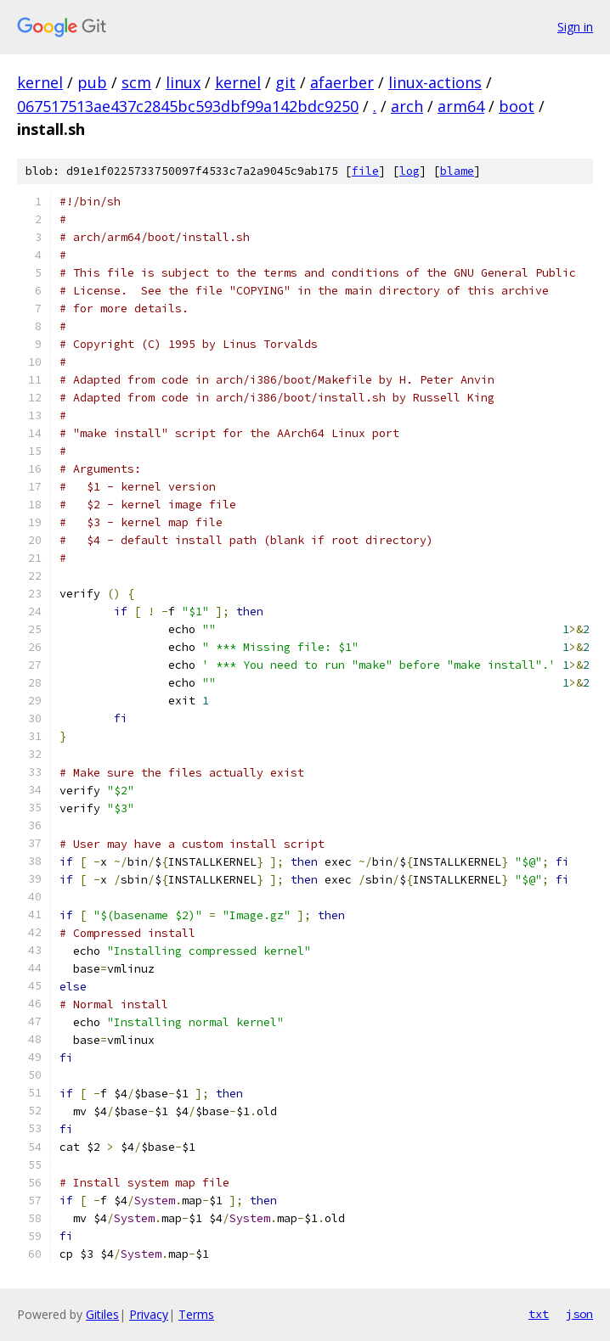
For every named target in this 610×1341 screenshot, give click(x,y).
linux (183, 82)
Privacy (148, 1314)
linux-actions (435, 82)
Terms (196, 1314)
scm (136, 82)
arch (407, 106)
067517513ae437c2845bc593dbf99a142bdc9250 (188, 106)
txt (538, 1313)
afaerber (342, 82)
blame (457, 171)
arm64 (461, 106)
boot (516, 106)
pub (92, 82)
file (365, 171)
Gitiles (102, 1314)
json (579, 1313)
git (285, 82)
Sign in (575, 27)
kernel (40, 82)
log (409, 171)
